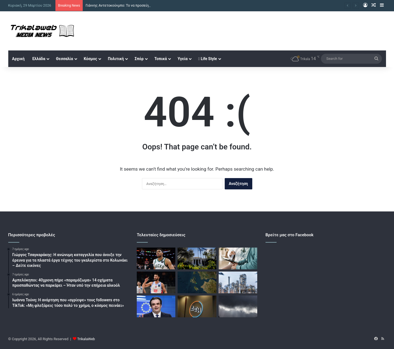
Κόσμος (90, 59)
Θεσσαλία (64, 59)
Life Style (207, 59)
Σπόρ (139, 59)
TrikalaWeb (86, 339)
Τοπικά (160, 59)
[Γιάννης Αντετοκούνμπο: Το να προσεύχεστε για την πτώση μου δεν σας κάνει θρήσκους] (156, 258)
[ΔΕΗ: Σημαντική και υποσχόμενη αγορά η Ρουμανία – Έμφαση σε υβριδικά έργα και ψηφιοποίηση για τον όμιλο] (197, 306)
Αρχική (18, 59)
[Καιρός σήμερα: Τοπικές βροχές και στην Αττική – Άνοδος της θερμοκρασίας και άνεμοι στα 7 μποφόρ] (238, 306)
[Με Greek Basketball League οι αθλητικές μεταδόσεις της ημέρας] (156, 282)
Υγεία (182, 59)
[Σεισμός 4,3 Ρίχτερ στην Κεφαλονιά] (197, 282)
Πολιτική (116, 59)
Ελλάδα (38, 59)
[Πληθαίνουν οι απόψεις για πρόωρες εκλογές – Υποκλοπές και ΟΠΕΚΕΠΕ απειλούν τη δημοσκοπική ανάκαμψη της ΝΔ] (197, 258)
